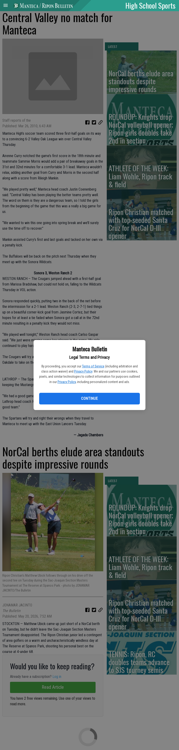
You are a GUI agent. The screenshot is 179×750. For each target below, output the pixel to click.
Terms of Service (93, 366)
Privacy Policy (83, 371)
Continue (89, 398)
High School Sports (150, 5)
